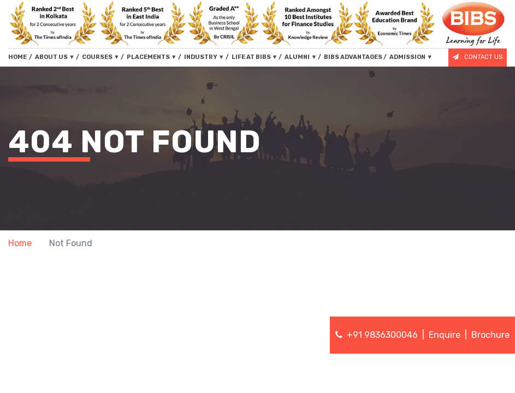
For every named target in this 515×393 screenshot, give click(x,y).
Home (20, 243)
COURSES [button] (101, 57)
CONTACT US (477, 57)
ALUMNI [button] (301, 57)
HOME (20, 56)
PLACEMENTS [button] (152, 57)
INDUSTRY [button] (204, 57)
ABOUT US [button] (55, 57)
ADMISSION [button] (411, 57)
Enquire (444, 335)
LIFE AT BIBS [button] (255, 57)
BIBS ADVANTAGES (353, 57)
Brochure (490, 335)
